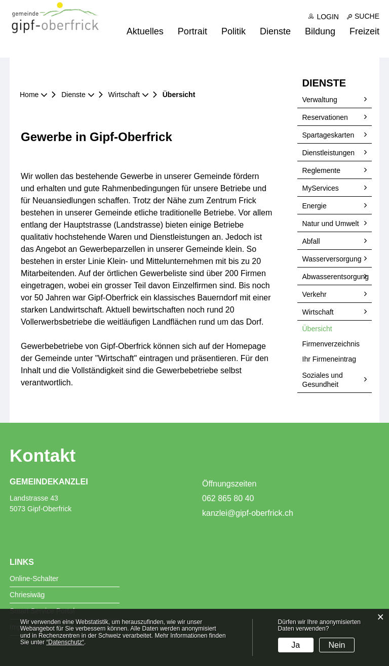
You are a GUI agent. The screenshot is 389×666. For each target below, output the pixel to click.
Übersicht (337, 328)
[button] (76, 95)
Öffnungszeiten (229, 483)
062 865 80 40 (228, 498)
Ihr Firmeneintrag (329, 359)
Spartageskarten (328, 135)
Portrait (192, 31)
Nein (337, 645)
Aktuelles (145, 31)
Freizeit (364, 31)
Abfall (311, 241)
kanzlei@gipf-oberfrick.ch (247, 513)
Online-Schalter (34, 578)
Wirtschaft (318, 312)
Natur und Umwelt (330, 223)
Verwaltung (319, 100)
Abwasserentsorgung (335, 277)
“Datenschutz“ (65, 642)
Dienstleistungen (328, 153)
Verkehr (314, 294)
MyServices (320, 188)
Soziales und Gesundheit (322, 379)
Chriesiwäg (27, 595)
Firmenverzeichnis (331, 344)
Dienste (275, 31)
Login (328, 17)
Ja (295, 645)
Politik (233, 31)
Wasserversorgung (332, 259)
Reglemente (321, 170)
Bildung (320, 31)
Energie (314, 206)
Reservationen (325, 117)
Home (29, 95)
